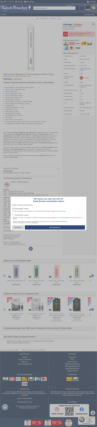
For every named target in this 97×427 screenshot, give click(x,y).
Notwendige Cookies (22, 208)
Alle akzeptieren (54, 227)
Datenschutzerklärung (61, 221)
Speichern (18, 227)
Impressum (35, 222)
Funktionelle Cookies (22, 215)
